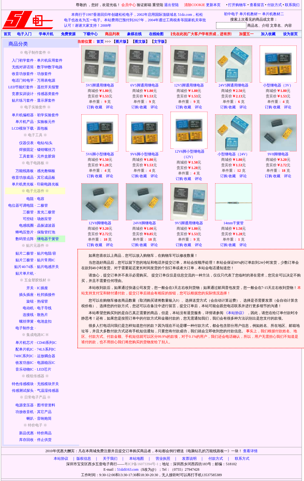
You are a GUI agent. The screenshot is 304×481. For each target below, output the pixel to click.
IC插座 (42, 288)
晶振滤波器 (46, 225)
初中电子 (231, 14)
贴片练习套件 (23, 100)
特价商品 (44, 433)
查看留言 (257, 5)
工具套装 (26, 156)
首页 (100, 41)
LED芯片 (44, 369)
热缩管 (42, 301)
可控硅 (28, 219)
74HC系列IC (24, 356)
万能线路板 (24, 171)
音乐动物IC (24, 369)
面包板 (42, 128)
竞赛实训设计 (23, 94)
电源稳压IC (46, 363)
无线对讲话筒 (23, 67)
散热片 (42, 315)
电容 (40, 199)
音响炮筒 (44, 418)
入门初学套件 (23, 60)
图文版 (140, 41)
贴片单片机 (24, 273)
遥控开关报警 (48, 87)
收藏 (98, 107)
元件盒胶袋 (46, 156)
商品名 (252, 25)
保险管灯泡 (46, 232)
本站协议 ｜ (65, 458)
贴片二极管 (24, 253)
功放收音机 (24, 412)
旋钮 (30, 301)
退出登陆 (172, 5)
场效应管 (44, 219)
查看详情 (250, 451)
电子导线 (44, 308)
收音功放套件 (23, 74)
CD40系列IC (47, 342)
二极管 (42, 205)
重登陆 (157, 5)
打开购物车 (237, 5)
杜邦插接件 (46, 295)
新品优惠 (26, 433)
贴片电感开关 (48, 267)
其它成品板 (46, 177)
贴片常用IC (46, 260)
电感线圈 (26, 225)
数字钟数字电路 (49, 67)
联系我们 (292, 5)
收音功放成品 (23, 177)
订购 (90, 107)
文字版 (159, 41)
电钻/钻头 (44, 143)
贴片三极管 (24, 260)
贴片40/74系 (23, 267)
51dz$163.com (128, 469)
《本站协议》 (235, 313)
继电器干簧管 (48, 239)
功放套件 (44, 74)
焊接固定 (26, 149)
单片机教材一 (250, 14)
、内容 (286, 25)
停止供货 (44, 440)
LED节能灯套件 (20, 87)
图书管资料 (46, 405)
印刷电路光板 (48, 184)
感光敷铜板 (46, 171)
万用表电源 (46, 80)
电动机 (28, 308)
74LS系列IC (46, 349)
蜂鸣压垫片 (24, 232)
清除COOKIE (194, 5)
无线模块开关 (48, 384)
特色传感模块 (23, 384)
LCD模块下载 (23, 128)
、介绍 (263, 25)
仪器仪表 (26, 143)
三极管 (28, 212)
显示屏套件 (46, 100)
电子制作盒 (24, 328)
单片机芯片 (24, 342)
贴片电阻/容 (46, 253)
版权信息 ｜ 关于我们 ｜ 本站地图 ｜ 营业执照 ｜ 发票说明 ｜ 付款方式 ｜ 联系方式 (162, 458)
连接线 (28, 315)
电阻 (30, 199)
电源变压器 (24, 405)
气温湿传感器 (48, 390)
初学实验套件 (48, 115)
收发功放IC (24, 363)
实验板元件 (46, 122)
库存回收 (26, 440)
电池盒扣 (44, 321)
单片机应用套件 (49, 60)
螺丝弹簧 (26, 321)
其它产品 (44, 412)
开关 (30, 288)
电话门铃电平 (23, 80)
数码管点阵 (24, 239)
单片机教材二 (273, 14)
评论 (109, 107)
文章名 (275, 25)
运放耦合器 (46, 356)
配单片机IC (24, 349)
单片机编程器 (23, 115)
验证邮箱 (144, 5)
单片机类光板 (23, 184)
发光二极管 (46, 212)
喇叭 (30, 418)
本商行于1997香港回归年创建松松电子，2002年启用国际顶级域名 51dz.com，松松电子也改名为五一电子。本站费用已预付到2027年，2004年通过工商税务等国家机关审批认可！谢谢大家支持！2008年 (135, 20)
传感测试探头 (23, 390)
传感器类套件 (48, 94)
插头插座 (26, 295)
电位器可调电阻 (21, 205)
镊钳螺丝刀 (46, 149)
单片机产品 (24, 122)
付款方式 (274, 5)
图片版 (121, 41)
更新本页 (213, 5)
